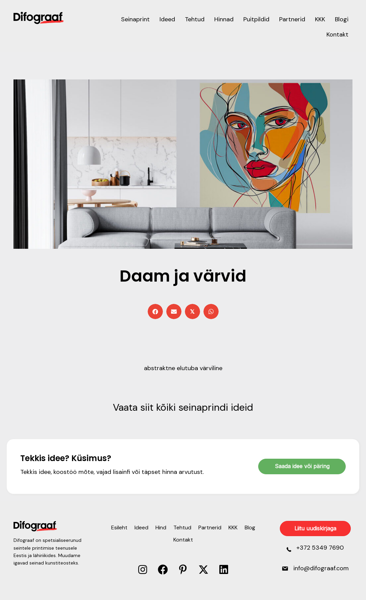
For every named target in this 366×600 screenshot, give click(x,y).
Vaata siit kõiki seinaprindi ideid (183, 407)
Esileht (119, 527)
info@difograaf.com (321, 568)
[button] (142, 569)
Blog (250, 527)
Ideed (141, 527)
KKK (233, 527)
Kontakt (183, 539)
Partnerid (209, 527)
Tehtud (182, 527)
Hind (160, 527)
